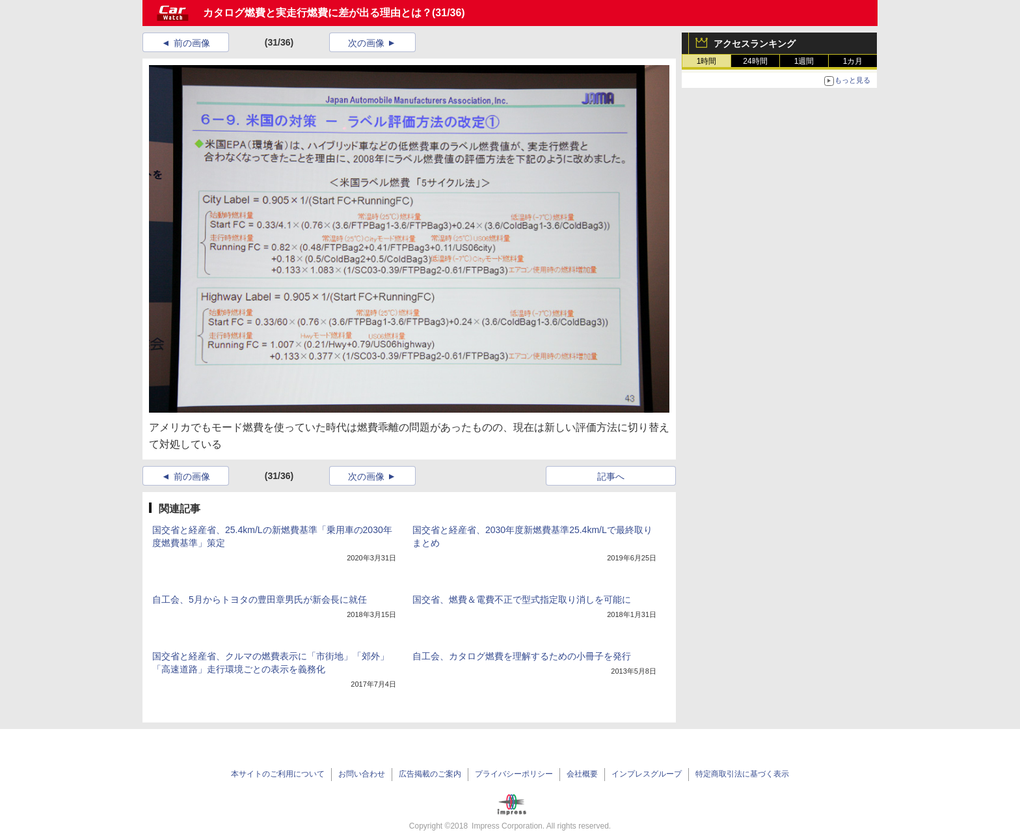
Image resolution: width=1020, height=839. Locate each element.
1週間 (804, 61)
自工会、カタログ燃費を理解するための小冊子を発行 (521, 656)
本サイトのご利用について (278, 773)
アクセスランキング (755, 43)
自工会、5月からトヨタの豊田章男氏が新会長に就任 (259, 599)
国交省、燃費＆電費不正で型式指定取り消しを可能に (521, 599)
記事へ (610, 476)
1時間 (707, 61)
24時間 (755, 61)
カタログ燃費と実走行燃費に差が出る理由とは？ (317, 12)
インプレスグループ (646, 773)
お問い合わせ (361, 773)
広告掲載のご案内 (430, 773)
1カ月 (853, 61)
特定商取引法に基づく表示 (742, 773)
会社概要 (582, 773)
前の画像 (192, 43)
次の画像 (366, 43)
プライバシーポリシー (514, 773)
